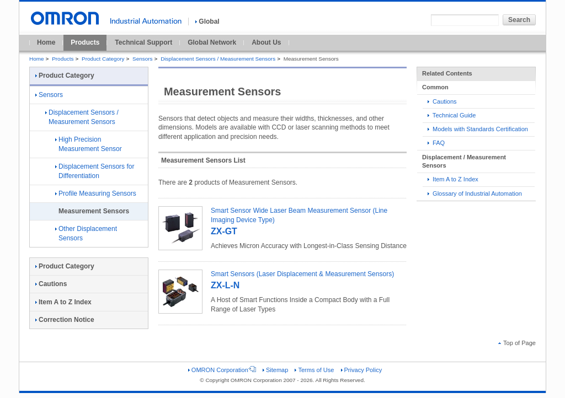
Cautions (442, 101)
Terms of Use (314, 370)
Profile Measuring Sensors (95, 193)
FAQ (436, 142)
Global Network (212, 42)
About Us (266, 42)
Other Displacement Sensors (86, 233)
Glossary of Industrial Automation (475, 193)
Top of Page (517, 343)
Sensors (142, 59)
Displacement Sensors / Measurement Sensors (218, 59)
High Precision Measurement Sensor (88, 144)
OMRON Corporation (222, 370)
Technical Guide (452, 115)
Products (85, 42)
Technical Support (143, 42)
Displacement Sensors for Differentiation (94, 171)
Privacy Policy (361, 370)
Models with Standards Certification (478, 129)
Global (207, 21)
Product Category (103, 59)
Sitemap (275, 370)
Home (46, 42)
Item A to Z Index (453, 179)
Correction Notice (64, 320)
